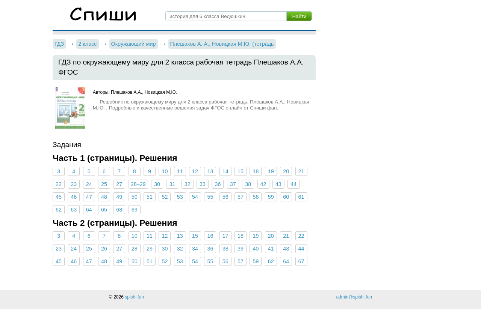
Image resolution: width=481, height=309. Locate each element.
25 (104, 184)
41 (271, 249)
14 (225, 171)
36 (218, 184)
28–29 (138, 184)
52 (165, 197)
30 (157, 184)
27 (119, 184)
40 (256, 249)
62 (59, 210)
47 (89, 197)
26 (104, 249)
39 (240, 249)
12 (195, 171)
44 (293, 184)
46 (74, 197)
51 (150, 197)
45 (59, 197)
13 (210, 171)
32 (188, 184)
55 (210, 197)
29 (150, 249)
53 (180, 197)
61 (301, 197)
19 (271, 171)
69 (135, 210)
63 (74, 210)
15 (240, 171)
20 (286, 171)
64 (89, 210)
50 (135, 197)
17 (225, 236)
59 (271, 197)
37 (233, 184)
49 (119, 197)
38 (248, 184)
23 (74, 184)
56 (225, 197)
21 (301, 171)
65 (104, 210)
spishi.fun (134, 297)
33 (203, 184)
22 (59, 184)
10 (165, 171)
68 (119, 210)
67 (301, 261)
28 (135, 249)
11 (180, 171)
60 (286, 197)
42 (263, 184)
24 (89, 184)
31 (172, 184)
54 (195, 197)
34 (195, 249)
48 (104, 197)
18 (256, 171)
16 (210, 236)
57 (240, 197)
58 (256, 197)
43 (278, 184)
